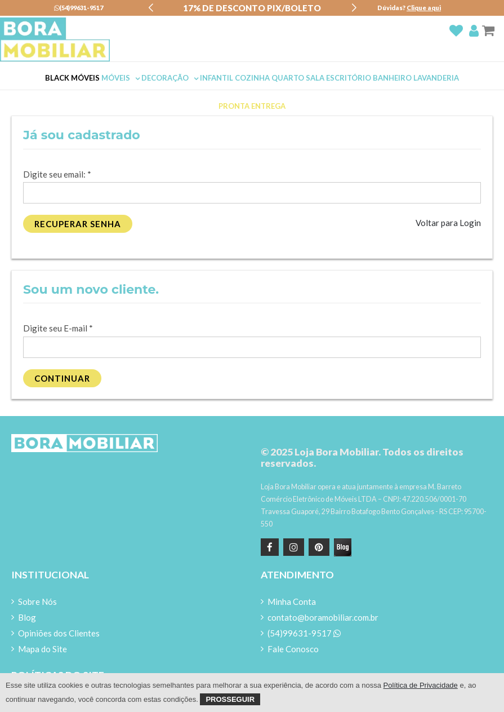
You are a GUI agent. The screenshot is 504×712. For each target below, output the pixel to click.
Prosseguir (230, 699)
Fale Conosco (293, 649)
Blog (27, 617)
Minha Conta (291, 601)
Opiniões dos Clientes (59, 633)
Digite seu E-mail (58, 328)
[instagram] (292, 547)
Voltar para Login (448, 223)
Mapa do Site (42, 649)
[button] (150, 8)
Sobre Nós (37, 601)
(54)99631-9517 (78, 7)
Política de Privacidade (420, 685)
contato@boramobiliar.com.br (322, 617)
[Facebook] (270, 547)
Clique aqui (424, 7)
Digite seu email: (57, 174)
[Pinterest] (317, 547)
